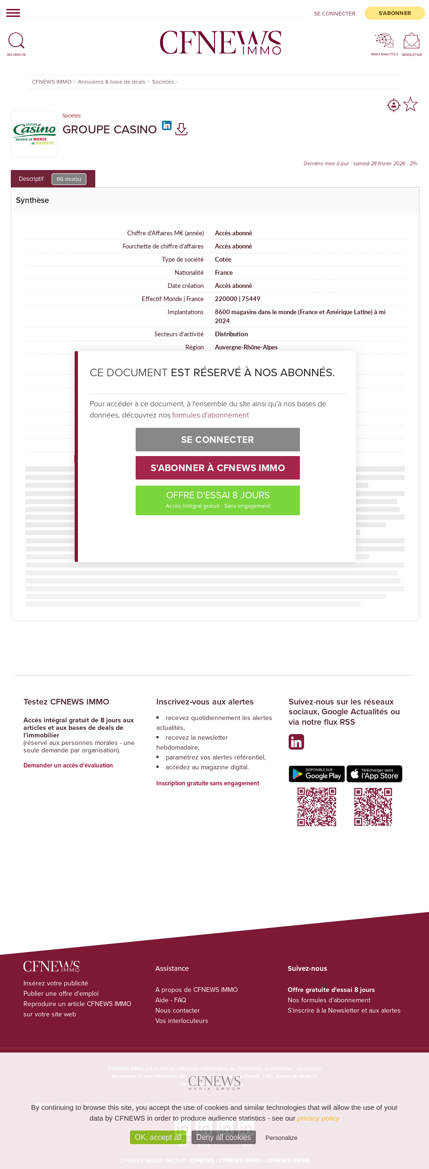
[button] (16, 36)
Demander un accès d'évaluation (68, 765)
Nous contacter (177, 1010)
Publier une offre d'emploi (61, 994)
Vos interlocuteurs (181, 1021)
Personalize (282, 1137)
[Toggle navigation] (10, 12)
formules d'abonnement (210, 415)
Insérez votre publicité (55, 983)
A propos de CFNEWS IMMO (196, 990)
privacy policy (318, 1118)
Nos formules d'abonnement (329, 1000)
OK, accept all (158, 1137)
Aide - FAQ (170, 1000)
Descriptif (52, 179)
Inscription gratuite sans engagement (207, 783)
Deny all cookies (223, 1137)
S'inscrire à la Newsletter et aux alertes (344, 1010)
